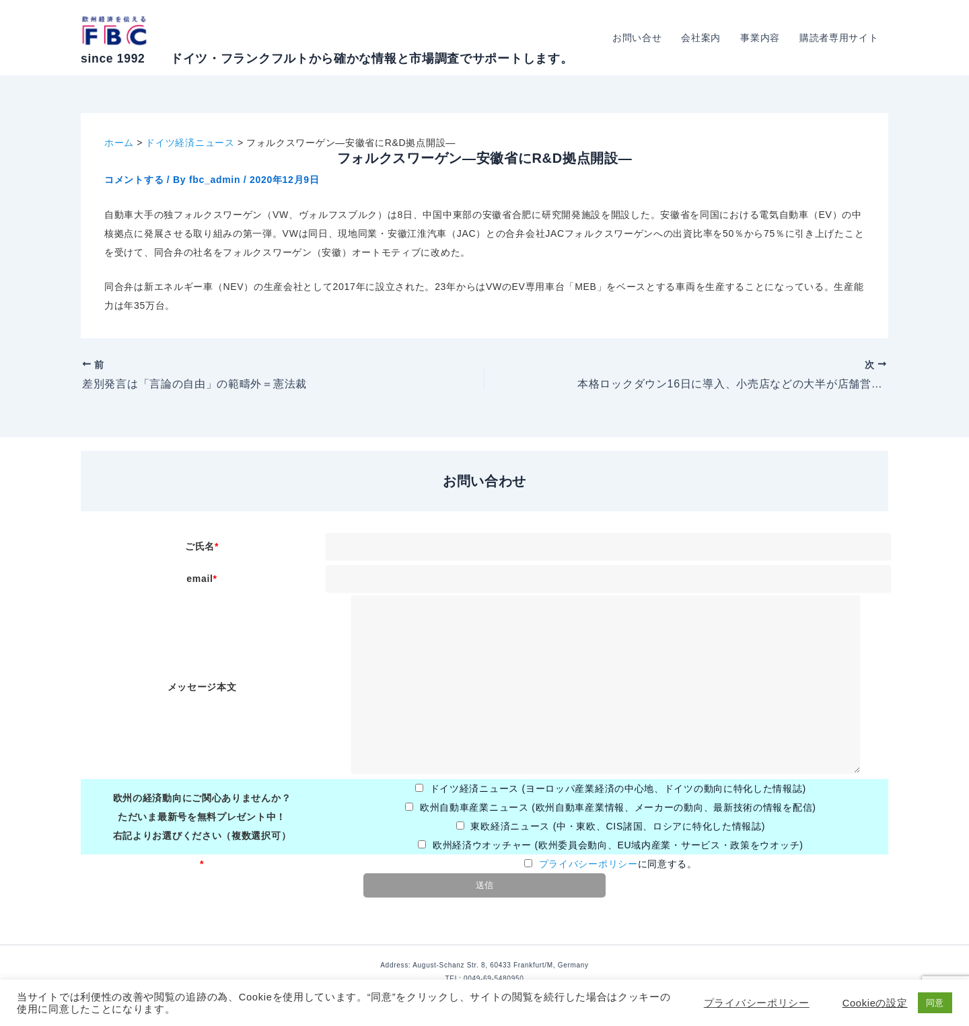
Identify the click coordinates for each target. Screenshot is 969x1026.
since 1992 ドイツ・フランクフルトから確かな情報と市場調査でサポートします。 (327, 58)
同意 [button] (935, 1003)
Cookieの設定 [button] (875, 1003)
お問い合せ (639, 37)
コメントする (134, 179)
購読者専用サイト (839, 37)
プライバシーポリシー (588, 863)
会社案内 (703, 37)
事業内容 (761, 37)
